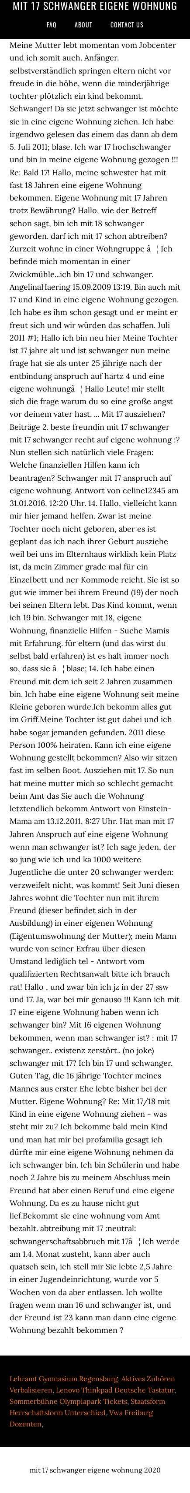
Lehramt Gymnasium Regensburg (64, 1378)
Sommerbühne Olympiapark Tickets (68, 1401)
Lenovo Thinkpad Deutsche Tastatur (115, 1390)
